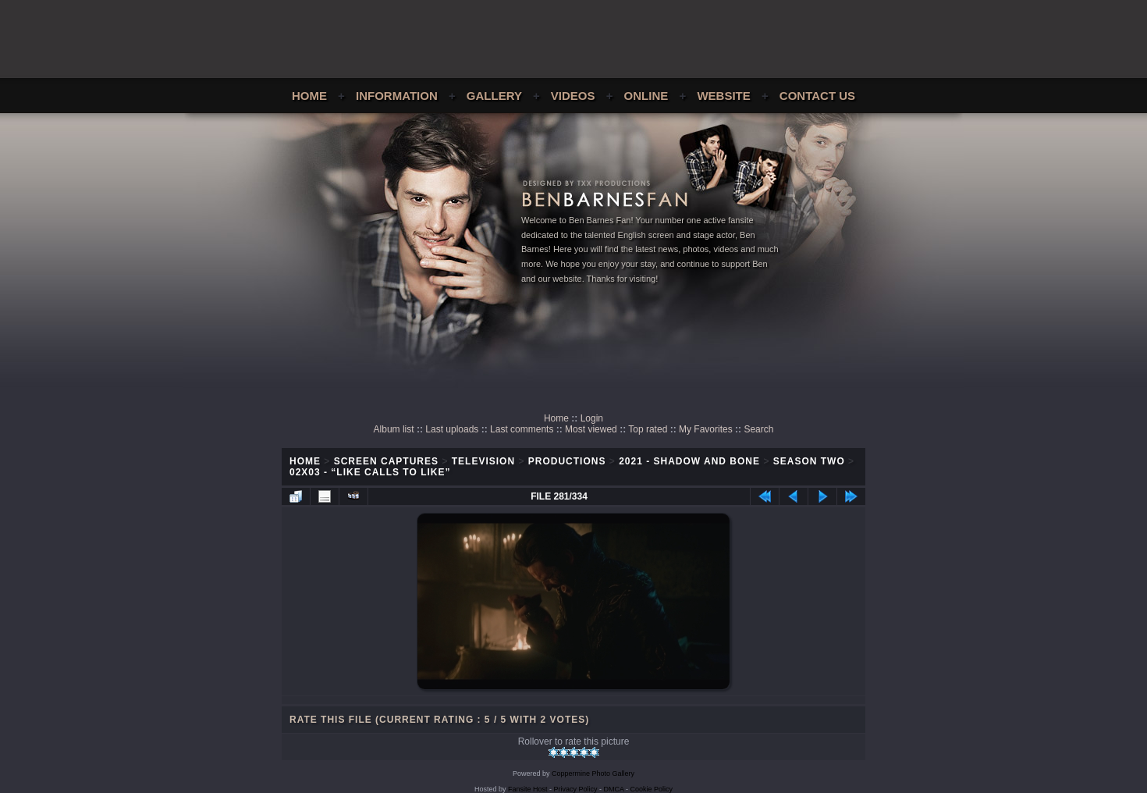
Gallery (494, 95)
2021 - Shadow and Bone (689, 461)
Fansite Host (528, 789)
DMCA (614, 789)
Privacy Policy (576, 789)
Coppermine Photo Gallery (593, 773)
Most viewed (591, 429)
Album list (394, 429)
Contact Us (817, 95)
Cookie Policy (651, 789)
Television (483, 461)
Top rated (647, 429)
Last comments (521, 429)
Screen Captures (386, 461)
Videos (573, 95)
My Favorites (706, 429)
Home (309, 95)
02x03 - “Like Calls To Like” (369, 472)
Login (592, 418)
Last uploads (451, 429)
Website (723, 95)
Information (397, 95)
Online (646, 95)
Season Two (809, 461)
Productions (567, 461)
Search (758, 429)
